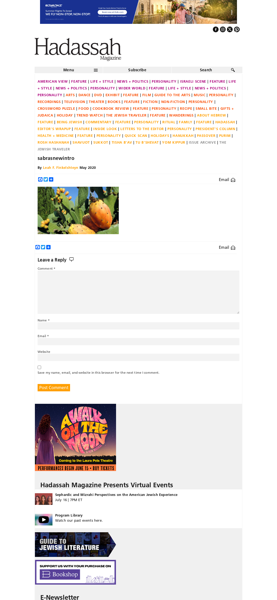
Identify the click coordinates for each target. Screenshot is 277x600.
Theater (96, 101)
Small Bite (206, 108)
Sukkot (100, 142)
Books (114, 101)
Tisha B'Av (122, 142)
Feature (79, 81)
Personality (164, 81)
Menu (68, 69)
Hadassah (225, 122)
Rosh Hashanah (53, 142)
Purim (225, 135)
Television (74, 101)
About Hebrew (211, 115)
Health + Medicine (56, 135)
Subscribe (137, 69)
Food (83, 108)
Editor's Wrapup (54, 129)
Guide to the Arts (172, 95)
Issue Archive (202, 142)
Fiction (150, 101)
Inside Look (105, 129)
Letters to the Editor (142, 129)
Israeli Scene (193, 81)
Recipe (186, 108)
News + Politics (133, 81)
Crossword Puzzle (56, 108)
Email (227, 179)
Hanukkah (183, 135)
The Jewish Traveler (126, 115)
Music (199, 95)
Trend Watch (90, 115)
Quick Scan (136, 135)
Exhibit (112, 95)
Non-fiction (173, 101)
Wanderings (181, 115)
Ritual (168, 122)
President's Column (215, 129)
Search (206, 69)
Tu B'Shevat (147, 142)
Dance (84, 95)
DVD (98, 95)
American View (53, 81)
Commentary (98, 122)
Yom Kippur (173, 142)
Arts (70, 95)
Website (44, 352)
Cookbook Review (111, 108)
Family (186, 122)
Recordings (49, 101)
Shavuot (81, 142)
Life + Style (102, 81)
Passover (206, 135)
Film (146, 95)
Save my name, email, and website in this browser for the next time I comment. (98, 372)
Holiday (65, 115)
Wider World (131, 88)
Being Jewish (69, 122)
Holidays (160, 135)
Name (44, 320)
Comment (46, 268)
